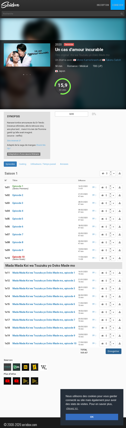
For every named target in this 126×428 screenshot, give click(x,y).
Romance (72, 66)
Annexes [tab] (64, 164)
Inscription (103, 5)
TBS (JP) (97, 66)
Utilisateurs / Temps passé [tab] (43, 164)
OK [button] (92, 417)
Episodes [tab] (10, 164)
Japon (60, 71)
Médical (84, 66)
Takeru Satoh (113, 60)
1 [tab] (23, 74)
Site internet (14, 140)
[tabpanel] (27, 55)
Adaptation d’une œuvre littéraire (23, 154)
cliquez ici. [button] (72, 408)
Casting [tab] (22, 164)
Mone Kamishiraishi (88, 60)
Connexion (117, 5)
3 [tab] (30, 74)
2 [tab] (27, 74)
